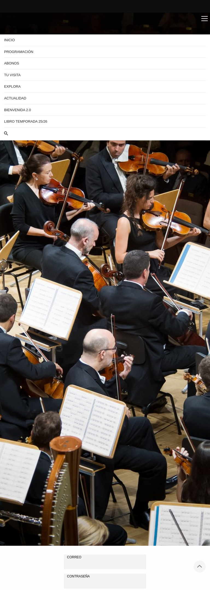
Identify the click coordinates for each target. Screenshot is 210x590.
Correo (74, 557)
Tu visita (12, 75)
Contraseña (78, 576)
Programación (18, 52)
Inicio (9, 40)
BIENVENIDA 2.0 (17, 110)
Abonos (11, 63)
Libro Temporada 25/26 (25, 121)
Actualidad (15, 98)
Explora (12, 86)
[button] (105, 134)
